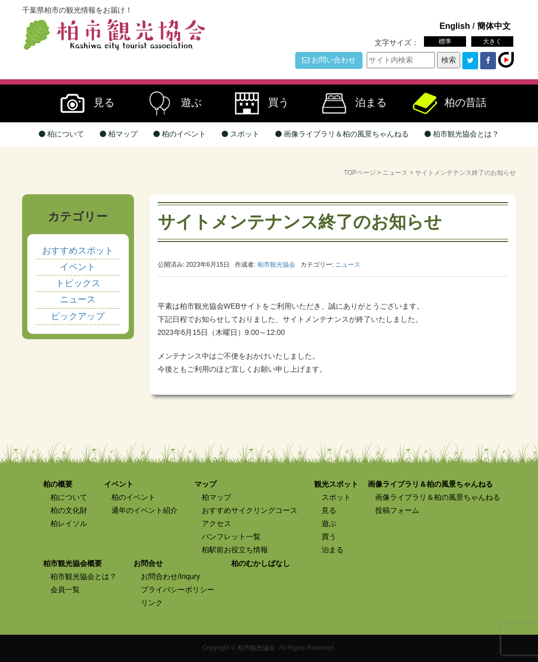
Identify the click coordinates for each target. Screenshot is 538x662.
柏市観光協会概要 (72, 563)
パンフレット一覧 (231, 536)
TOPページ (359, 172)
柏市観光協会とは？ (462, 134)
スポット (241, 134)
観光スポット (336, 484)
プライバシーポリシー (177, 589)
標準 (445, 41)
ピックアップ (78, 316)
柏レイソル (68, 523)
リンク (152, 602)
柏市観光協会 (256, 648)
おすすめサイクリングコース (249, 510)
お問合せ (148, 563)
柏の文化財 (68, 510)
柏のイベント (179, 134)
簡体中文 (494, 25)
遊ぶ (170, 103)
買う (257, 103)
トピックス (78, 283)
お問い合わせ (329, 60)
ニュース (395, 172)
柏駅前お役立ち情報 (235, 549)
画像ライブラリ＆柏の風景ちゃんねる (342, 134)
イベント (78, 267)
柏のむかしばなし (260, 563)
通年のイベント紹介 (144, 510)
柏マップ (119, 134)
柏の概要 (58, 484)
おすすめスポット (77, 251)
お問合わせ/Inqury (170, 576)
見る (83, 103)
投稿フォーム (397, 510)
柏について (61, 134)
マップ (205, 484)
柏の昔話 (449, 103)
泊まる (350, 103)
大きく (492, 41)
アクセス (216, 523)
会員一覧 (65, 589)
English (454, 25)
